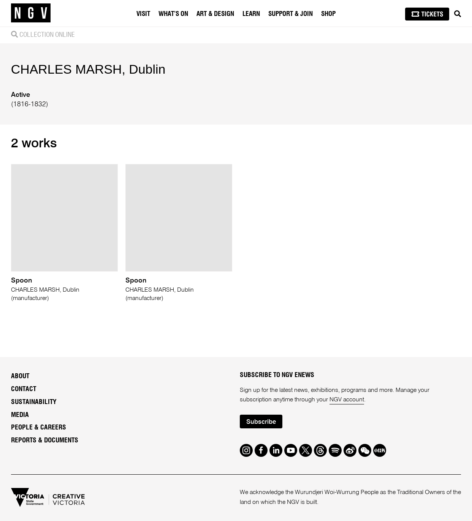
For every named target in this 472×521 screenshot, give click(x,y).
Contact (23, 389)
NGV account (346, 400)
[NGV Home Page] (31, 13)
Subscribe (261, 422)
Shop (328, 14)
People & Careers (38, 427)
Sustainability (34, 402)
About (20, 376)
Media (20, 415)
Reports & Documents (44, 440)
